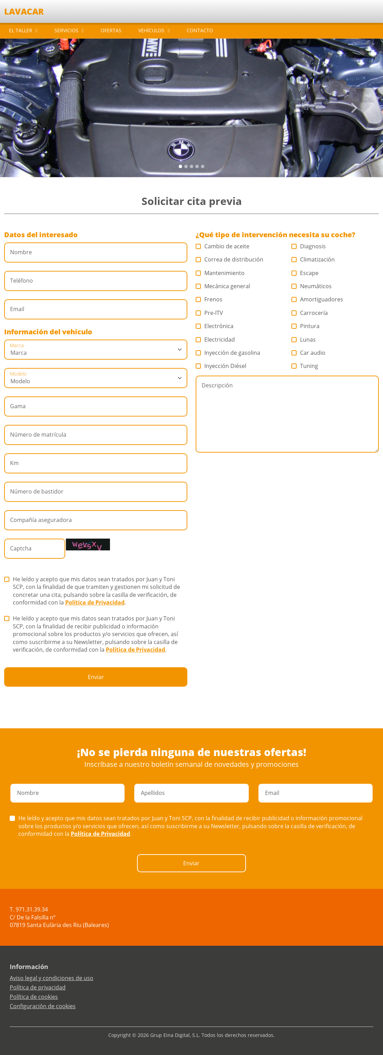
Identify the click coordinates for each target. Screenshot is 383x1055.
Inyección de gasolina (228, 353)
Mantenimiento (220, 273)
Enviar (96, 677)
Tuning (304, 366)
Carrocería (309, 313)
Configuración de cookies (43, 1006)
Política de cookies (34, 997)
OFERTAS (111, 30)
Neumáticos (311, 286)
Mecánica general (223, 286)
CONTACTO (200, 30)
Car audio (308, 353)
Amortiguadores (317, 299)
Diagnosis (308, 246)
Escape (305, 273)
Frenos (209, 299)
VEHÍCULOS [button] (151, 30)
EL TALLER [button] (20, 30)
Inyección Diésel (221, 366)
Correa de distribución (230, 259)
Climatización (313, 259)
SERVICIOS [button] (66, 30)
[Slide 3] (197, 166)
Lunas (303, 339)
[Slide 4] (202, 166)
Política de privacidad (38, 987)
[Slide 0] (180, 166)
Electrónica (215, 326)
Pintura (305, 326)
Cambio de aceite (223, 246)
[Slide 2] (191, 166)
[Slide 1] (186, 166)
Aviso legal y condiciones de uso (51, 978)
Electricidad (215, 339)
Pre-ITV (209, 313)
